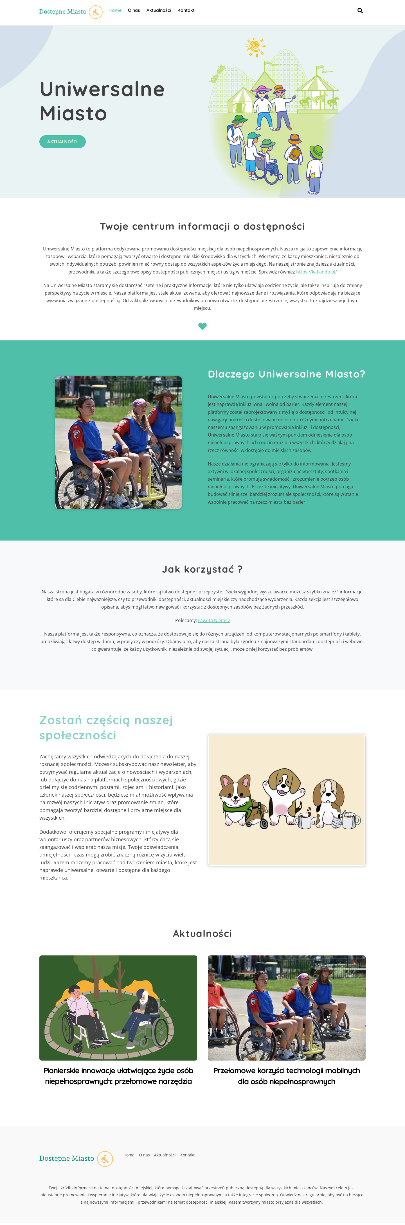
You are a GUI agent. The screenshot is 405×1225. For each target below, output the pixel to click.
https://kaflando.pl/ (316, 274)
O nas (135, 11)
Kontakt (187, 11)
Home (116, 11)
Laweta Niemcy (214, 623)
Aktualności (160, 11)
